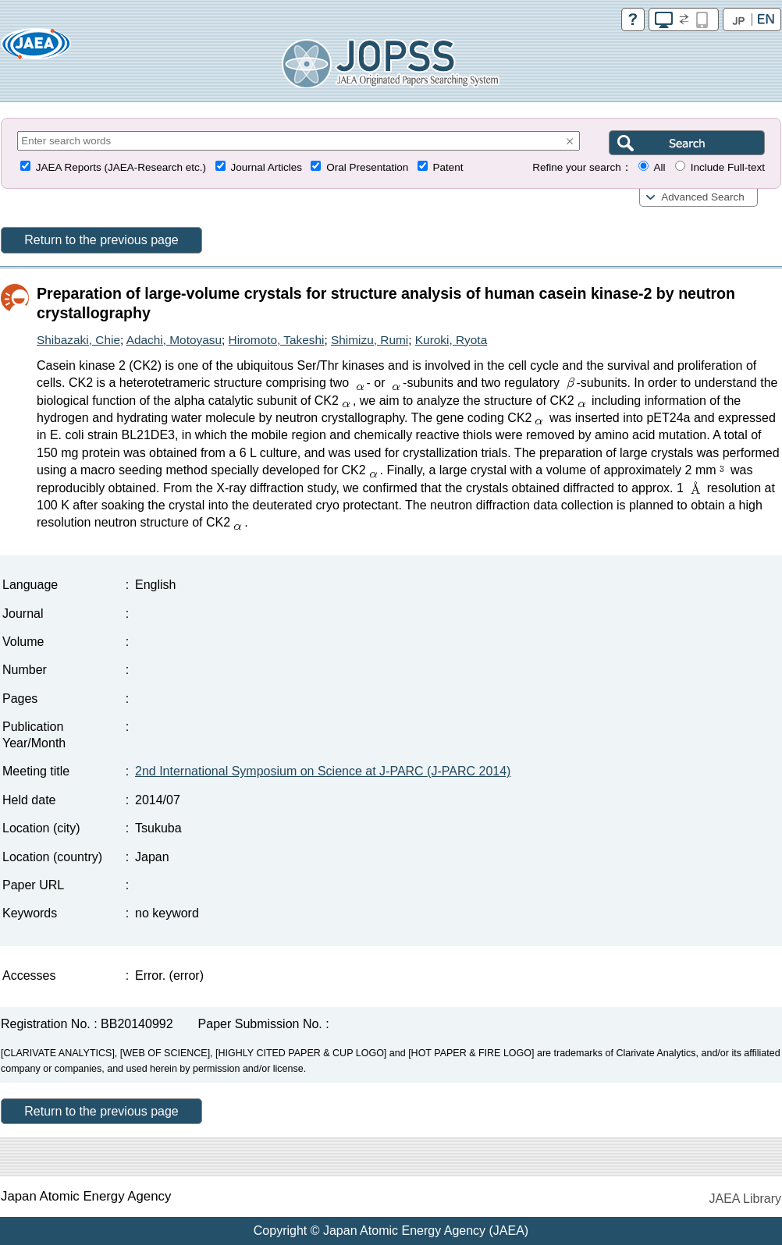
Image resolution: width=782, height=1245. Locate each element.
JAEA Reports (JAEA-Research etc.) (121, 167)
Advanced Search (703, 197)
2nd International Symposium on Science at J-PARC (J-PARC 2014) (322, 771)
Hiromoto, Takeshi (277, 339)
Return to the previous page (101, 240)
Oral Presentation (367, 167)
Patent (448, 167)
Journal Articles (266, 167)
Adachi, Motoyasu (174, 339)
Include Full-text (728, 167)
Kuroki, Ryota (451, 339)
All (659, 167)
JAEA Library (745, 1198)
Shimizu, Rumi (369, 339)
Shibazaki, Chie (78, 339)
